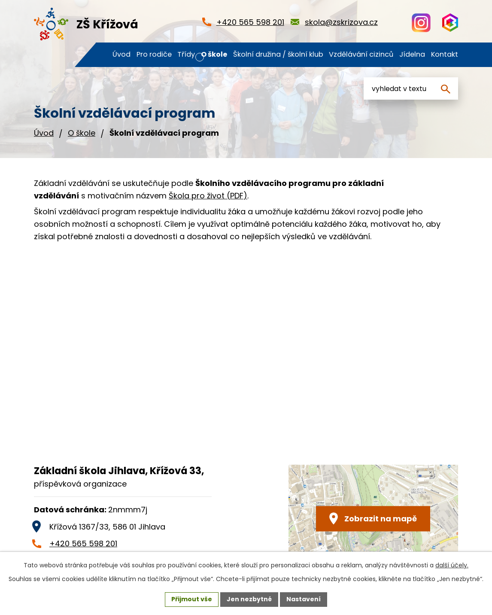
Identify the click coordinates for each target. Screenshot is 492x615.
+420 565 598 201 (83, 543)
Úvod (44, 133)
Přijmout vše (191, 599)
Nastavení (303, 599)
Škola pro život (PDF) (208, 195)
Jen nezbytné (249, 599)
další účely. (451, 565)
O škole (81, 133)
